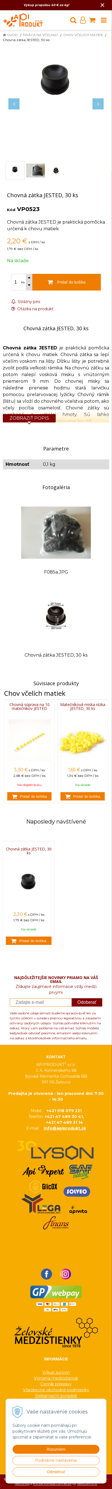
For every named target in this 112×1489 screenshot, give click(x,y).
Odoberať (86, 1002)
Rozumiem (56, 1449)
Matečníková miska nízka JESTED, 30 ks (82, 706)
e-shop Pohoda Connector (52, 1484)
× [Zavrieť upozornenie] (102, 4)
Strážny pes (25, 301)
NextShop (22, 1484)
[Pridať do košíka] (29, 796)
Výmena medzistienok (56, 1378)
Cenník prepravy (56, 1384)
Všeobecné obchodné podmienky (56, 1389)
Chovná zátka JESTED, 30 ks (29, 851)
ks (23, 282)
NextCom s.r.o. (87, 1484)
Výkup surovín (56, 1372)
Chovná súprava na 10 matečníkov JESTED (29, 706)
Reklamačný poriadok (56, 1395)
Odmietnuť (56, 1472)
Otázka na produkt (32, 308)
